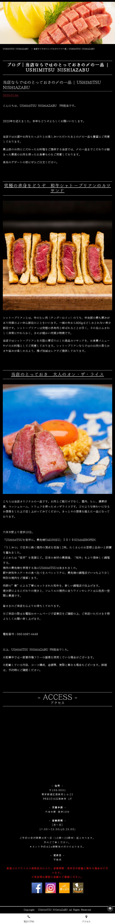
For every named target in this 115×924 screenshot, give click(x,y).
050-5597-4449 (27, 634)
